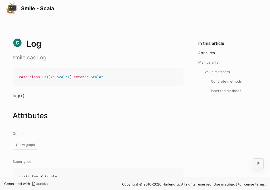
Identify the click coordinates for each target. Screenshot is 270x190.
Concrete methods (226, 81)
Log (45, 77)
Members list (209, 62)
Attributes (206, 53)
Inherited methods (226, 91)
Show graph (25, 145)
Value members (217, 72)
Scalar (63, 77)
